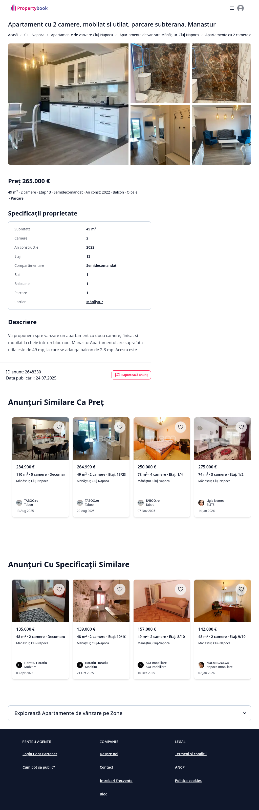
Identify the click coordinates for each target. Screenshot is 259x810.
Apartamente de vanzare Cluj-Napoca (82, 34)
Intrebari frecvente (116, 780)
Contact (106, 767)
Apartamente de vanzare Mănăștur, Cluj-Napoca (159, 34)
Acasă (13, 34)
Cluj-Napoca (34, 34)
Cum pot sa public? (39, 767)
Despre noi (109, 753)
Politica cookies (188, 780)
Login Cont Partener (40, 753)
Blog (104, 794)
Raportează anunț (131, 374)
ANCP (180, 767)
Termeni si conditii (191, 753)
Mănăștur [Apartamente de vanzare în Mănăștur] (94, 301)
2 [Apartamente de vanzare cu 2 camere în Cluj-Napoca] (87, 238)
